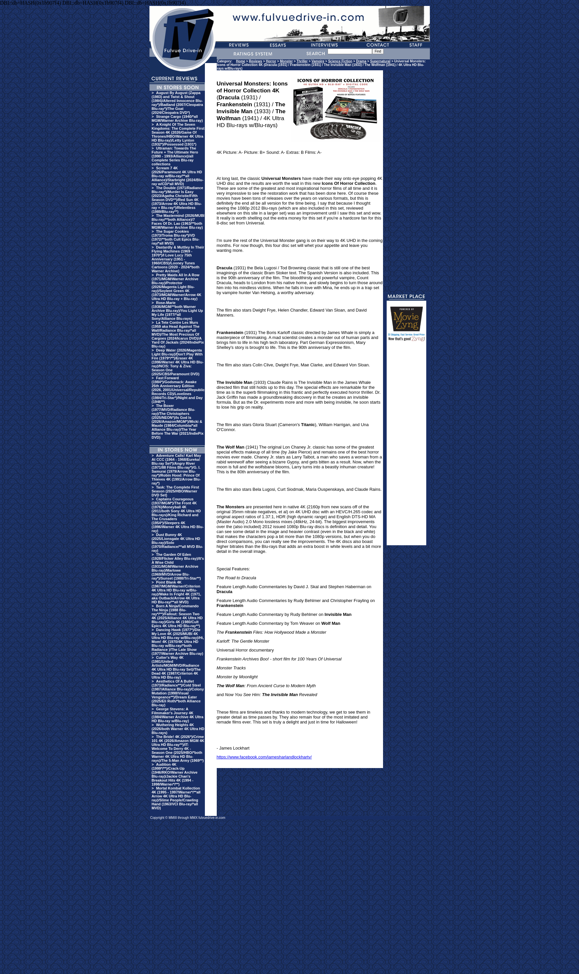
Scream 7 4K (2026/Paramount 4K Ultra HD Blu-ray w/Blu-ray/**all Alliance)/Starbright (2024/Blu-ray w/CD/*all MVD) (178, 176)
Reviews (255, 61)
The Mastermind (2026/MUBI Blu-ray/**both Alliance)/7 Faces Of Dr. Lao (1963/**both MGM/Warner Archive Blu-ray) (178, 221)
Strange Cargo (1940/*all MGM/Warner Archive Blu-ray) (177, 118)
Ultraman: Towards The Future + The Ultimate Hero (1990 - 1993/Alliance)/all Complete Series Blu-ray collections (175, 156)
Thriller (302, 61)
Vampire (317, 61)
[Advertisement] (406, 446)
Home (240, 61)
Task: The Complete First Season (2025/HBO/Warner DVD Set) (175, 491)
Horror (271, 61)
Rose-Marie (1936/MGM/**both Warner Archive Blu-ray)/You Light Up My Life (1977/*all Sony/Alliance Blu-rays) (177, 310)
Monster (286, 61)
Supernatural (380, 61)
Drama (361, 61)
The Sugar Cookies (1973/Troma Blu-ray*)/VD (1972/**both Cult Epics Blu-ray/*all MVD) (176, 237)
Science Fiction (340, 61)
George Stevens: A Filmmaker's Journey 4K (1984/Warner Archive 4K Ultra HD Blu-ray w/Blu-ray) (178, 715)
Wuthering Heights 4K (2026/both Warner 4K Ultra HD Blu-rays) (178, 729)
